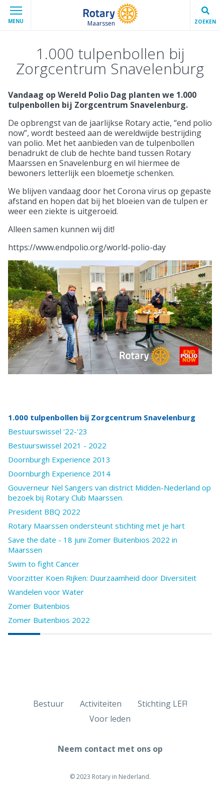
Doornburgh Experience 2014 (59, 473)
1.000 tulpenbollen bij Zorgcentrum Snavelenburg (101, 417)
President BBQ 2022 (44, 512)
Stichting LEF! (162, 703)
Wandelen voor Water (46, 592)
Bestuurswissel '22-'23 (47, 431)
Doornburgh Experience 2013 (59, 459)
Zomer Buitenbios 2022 (49, 620)
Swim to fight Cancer (43, 564)
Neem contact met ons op (110, 748)
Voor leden (110, 718)
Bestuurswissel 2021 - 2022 (57, 445)
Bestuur (48, 703)
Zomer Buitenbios (39, 606)
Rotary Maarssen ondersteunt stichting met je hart (96, 526)
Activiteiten (101, 703)
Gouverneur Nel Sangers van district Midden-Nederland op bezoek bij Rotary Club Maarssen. (109, 492)
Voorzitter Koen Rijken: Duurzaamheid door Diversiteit (102, 578)
